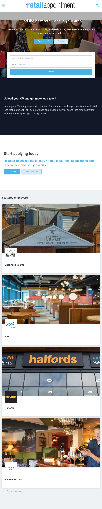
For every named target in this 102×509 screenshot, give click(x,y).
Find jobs (12, 172)
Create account (31, 172)
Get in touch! (43, 41)
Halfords (9, 408)
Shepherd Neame (14, 265)
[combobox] (51, 58)
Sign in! (61, 41)
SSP (7, 336)
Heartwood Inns (14, 479)
